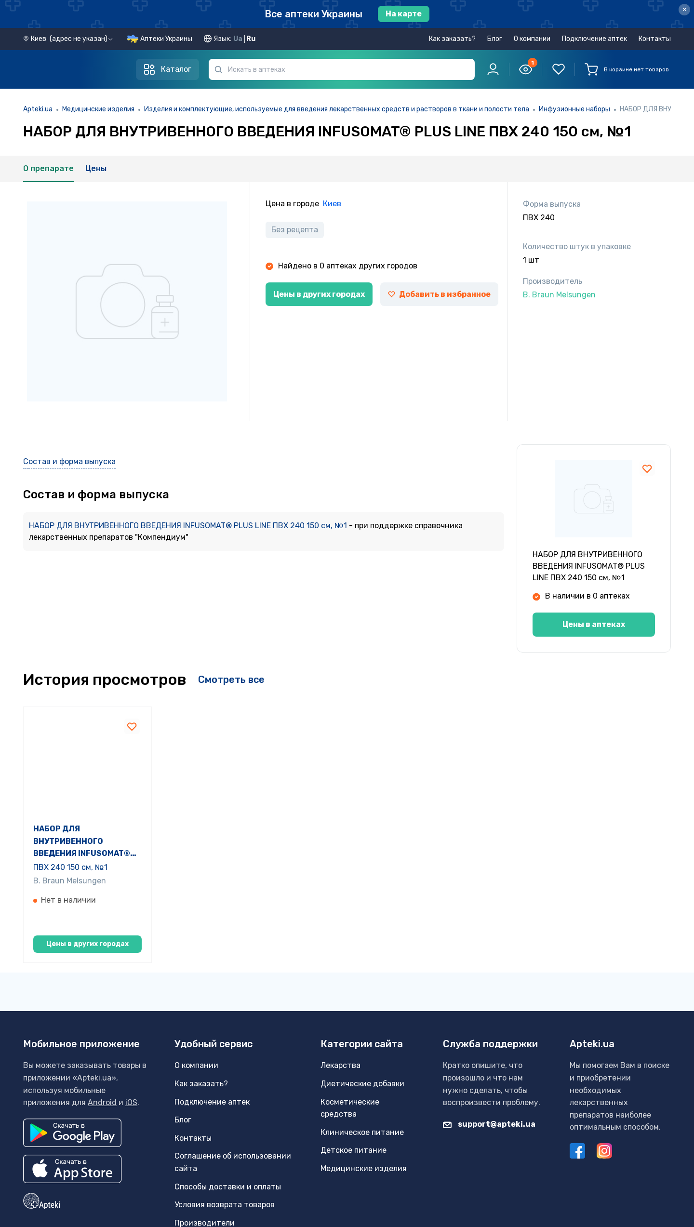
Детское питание (353, 1186)
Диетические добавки (362, 1119)
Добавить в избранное (439, 294)
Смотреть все (231, 679)
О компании (532, 39)
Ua (237, 39)
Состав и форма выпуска (69, 461)
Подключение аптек (594, 39)
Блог (494, 39)
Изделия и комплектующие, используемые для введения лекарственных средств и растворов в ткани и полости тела (336, 109)
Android (102, 1139)
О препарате (48, 168)
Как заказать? (452, 39)
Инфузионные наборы (574, 109)
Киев (332, 203)
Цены (96, 168)
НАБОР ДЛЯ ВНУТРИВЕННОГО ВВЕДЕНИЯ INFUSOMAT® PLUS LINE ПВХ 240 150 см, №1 (189, 525)
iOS (131, 1139)
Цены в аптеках (593, 624)
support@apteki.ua (489, 1160)
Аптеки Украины (166, 39)
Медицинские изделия (98, 109)
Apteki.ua (38, 109)
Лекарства (340, 1102)
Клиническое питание (362, 1168)
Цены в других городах (319, 294)
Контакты (655, 39)
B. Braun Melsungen (69, 891)
